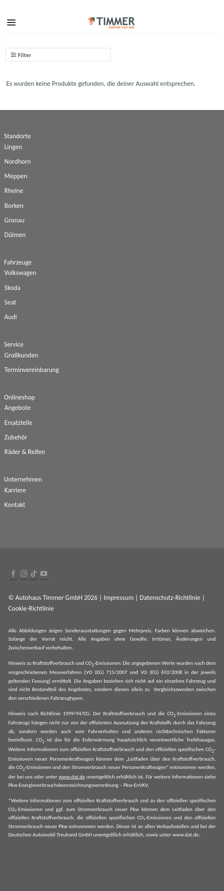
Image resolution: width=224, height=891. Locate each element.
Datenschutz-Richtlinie (170, 597)
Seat (10, 302)
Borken (14, 206)
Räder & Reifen (25, 452)
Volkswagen (21, 273)
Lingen (13, 147)
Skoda (13, 288)
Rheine (14, 191)
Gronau (15, 220)
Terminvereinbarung (32, 370)
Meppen (16, 176)
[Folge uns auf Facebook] (13, 574)
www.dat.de (72, 777)
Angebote (18, 408)
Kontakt (15, 505)
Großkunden (21, 355)
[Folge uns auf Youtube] (43, 574)
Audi (11, 317)
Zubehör (16, 437)
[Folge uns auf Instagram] (23, 574)
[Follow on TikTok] (33, 574)
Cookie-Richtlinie (31, 608)
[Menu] (11, 22)
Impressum (119, 597)
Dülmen (15, 235)
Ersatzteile (18, 423)
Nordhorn (18, 161)
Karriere (15, 490)
